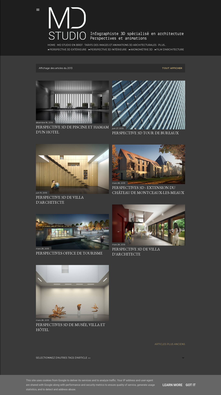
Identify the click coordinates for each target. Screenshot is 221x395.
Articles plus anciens (170, 344)
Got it (191, 385)
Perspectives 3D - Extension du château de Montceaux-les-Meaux (148, 190)
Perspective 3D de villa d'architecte (60, 200)
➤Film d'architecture (169, 49)
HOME (51, 45)
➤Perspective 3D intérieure (107, 49)
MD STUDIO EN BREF (70, 45)
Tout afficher (172, 68)
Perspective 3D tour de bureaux (145, 132)
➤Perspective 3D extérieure (67, 49)
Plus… (162, 45)
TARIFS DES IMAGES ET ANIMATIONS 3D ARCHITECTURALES (120, 45)
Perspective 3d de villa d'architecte (136, 252)
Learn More (172, 385)
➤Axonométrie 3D (140, 49)
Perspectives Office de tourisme (69, 253)
